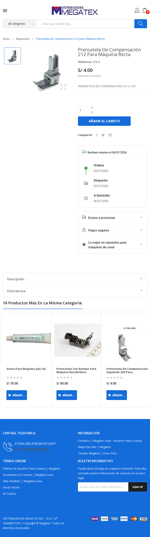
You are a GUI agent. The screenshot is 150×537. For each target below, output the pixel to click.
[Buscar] (140, 23)
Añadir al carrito (105, 120)
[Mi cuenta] (137, 10)
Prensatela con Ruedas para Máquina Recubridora (75, 370)
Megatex (42, 523)
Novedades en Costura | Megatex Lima (27, 474)
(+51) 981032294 (31, 449)
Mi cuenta (9, 493)
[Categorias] (20, 24)
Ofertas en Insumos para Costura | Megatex (30, 468)
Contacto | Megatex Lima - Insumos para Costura (108, 440)
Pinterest (108, 135)
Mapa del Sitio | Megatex (93, 446)
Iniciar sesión (11, 487)
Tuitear (101, 135)
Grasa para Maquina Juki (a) (25, 368)
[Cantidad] (84, 110)
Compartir (95, 135)
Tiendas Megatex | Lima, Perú (96, 453)
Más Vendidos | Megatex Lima (21, 481)
